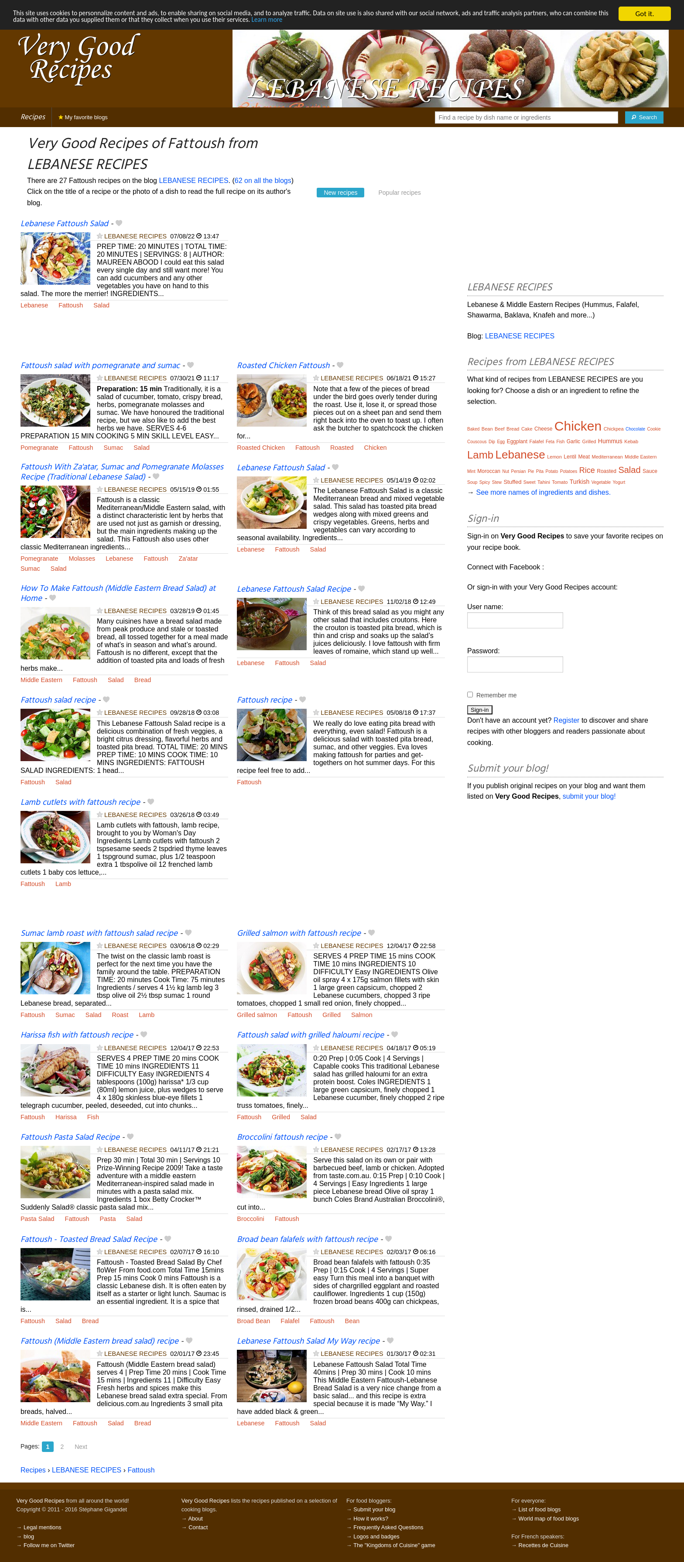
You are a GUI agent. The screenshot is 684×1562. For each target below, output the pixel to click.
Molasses (81, 558)
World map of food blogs (549, 1518)
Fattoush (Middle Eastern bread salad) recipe (99, 1341)
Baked (473, 429)
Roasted (342, 447)
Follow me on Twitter (49, 1545)
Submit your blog (374, 1509)
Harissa (66, 1117)
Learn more (364, 21)
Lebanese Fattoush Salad (64, 224)
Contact (198, 1527)
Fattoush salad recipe (58, 700)
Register (567, 720)
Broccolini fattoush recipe (282, 1137)
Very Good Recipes (41, 1500)
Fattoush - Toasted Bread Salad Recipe (89, 1239)
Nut (506, 471)
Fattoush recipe (264, 700)
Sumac (113, 447)
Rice (587, 470)
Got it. (644, 13)
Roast (120, 1014)
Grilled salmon (257, 1014)
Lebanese (34, 305)
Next (81, 1446)
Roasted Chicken (261, 447)
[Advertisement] (341, 289)
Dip (492, 441)
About (195, 1518)
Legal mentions (43, 1527)
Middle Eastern (41, 679)
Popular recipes (399, 192)
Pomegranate (39, 447)
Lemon (554, 456)
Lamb (63, 883)
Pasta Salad (38, 1218)
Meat (584, 457)
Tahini (543, 482)
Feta (550, 441)
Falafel (289, 1320)
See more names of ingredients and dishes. (543, 492)
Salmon (362, 1014)
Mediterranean (607, 456)
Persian (518, 471)
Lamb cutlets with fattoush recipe (80, 802)
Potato (551, 471)
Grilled (331, 1014)
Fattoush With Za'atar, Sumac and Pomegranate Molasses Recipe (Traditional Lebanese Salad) (122, 472)
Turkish (579, 481)
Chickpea (614, 428)
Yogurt (619, 482)
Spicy (484, 482)
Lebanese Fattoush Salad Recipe (294, 589)
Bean (352, 1320)
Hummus (610, 441)
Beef (500, 428)
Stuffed (512, 482)
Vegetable (601, 482)
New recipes (340, 192)
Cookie (653, 429)
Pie (531, 471)
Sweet (529, 482)
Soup (472, 482)
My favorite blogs (83, 117)
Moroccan (488, 471)
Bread (142, 679)
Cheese (543, 429)
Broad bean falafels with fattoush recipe (307, 1239)
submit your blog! (589, 796)
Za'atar (188, 558)
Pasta (108, 1218)
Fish (93, 1117)
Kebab (631, 441)
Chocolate (635, 429)
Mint (471, 471)
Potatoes (568, 471)
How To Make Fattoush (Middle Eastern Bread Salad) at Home (118, 593)
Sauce (650, 471)
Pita (540, 471)
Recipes (33, 117)
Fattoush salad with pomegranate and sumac (100, 365)
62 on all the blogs (263, 180)
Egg (501, 441)
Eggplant (517, 441)
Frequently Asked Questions (388, 1527)
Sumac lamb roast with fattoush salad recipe (99, 933)
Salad (101, 305)
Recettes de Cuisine (544, 1545)
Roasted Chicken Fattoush (283, 365)
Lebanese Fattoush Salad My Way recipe (308, 1341)
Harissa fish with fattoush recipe (77, 1035)
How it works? (370, 1518)
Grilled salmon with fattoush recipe (299, 933)
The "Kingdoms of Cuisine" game (394, 1545)
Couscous (476, 441)
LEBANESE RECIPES (193, 180)
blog (29, 1536)
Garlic (573, 441)
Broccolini (250, 1218)
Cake (527, 428)
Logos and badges (376, 1536)
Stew (497, 482)
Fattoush (70, 305)
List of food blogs (540, 1509)
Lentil (570, 457)
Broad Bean (253, 1320)
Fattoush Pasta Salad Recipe (70, 1137)
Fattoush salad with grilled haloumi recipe (310, 1035)
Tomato (560, 482)
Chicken (375, 447)
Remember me (496, 695)
